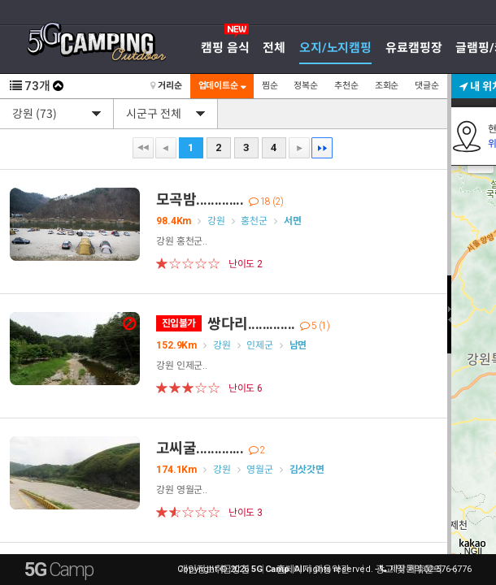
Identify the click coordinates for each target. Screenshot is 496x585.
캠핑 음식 (225, 48)
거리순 (165, 85)
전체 (274, 48)
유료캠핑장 (413, 48)
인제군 (259, 345)
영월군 (259, 469)
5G (58, 569)
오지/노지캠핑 (335, 48)
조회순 (387, 85)
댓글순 (427, 85)
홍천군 (254, 221)
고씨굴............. (210, 448)
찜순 (270, 85)
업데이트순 (222, 85)
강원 (216, 221)
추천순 (346, 85)
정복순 (306, 85)
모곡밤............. (220, 199)
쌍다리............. (242, 323)
